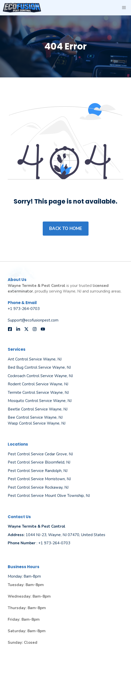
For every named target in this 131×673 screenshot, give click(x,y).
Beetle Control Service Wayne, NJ (37, 409)
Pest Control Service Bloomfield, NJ (39, 462)
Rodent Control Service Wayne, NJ (38, 384)
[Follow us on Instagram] (34, 329)
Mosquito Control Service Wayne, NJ (40, 400)
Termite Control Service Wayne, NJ (38, 392)
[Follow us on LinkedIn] (18, 329)
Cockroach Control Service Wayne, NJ (40, 375)
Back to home (65, 229)
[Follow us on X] (26, 329)
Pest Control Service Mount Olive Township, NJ (49, 495)
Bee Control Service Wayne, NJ (35, 417)
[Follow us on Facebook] (10, 329)
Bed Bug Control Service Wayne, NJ (39, 367)
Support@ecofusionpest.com (33, 320)
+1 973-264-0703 (24, 308)
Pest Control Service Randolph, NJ (37, 470)
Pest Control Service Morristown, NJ (39, 478)
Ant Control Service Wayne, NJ (35, 359)
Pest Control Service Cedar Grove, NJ (40, 454)
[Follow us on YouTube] (43, 329)
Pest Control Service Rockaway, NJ (38, 487)
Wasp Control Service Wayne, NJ (36, 423)
